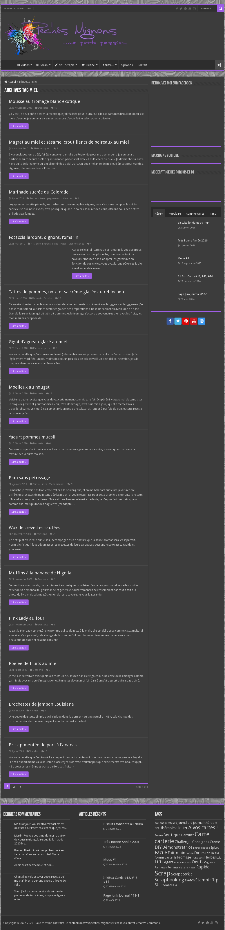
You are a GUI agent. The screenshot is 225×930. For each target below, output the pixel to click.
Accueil (9, 64)
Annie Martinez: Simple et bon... (34, 865)
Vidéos (23, 65)
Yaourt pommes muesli (32, 437)
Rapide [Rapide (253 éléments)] (202, 867)
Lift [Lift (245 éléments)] (158, 861)
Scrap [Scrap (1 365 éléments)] (163, 873)
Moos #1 (183, 258)
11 (55, 579)
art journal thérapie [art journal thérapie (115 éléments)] (202, 823)
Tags (213, 213)
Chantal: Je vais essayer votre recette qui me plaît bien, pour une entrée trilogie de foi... (40, 880)
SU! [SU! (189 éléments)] (157, 884)
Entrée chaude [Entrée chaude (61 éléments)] (201, 847)
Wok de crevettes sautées (34, 527)
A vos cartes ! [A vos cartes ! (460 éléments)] (203, 828)
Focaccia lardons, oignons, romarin (43, 237)
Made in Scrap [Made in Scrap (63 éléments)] (182, 862)
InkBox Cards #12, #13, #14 (195, 276)
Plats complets (42, 148)
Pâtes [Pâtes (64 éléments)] (192, 867)
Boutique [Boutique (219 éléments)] (172, 835)
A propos (127, 65)
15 (55, 107)
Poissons (41, 534)
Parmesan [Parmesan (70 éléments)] (161, 867)
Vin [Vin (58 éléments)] (176, 885)
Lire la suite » (18, 126)
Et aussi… (108, 65)
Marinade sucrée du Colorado (39, 192)
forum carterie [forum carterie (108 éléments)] (165, 857)
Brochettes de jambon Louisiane (41, 704)
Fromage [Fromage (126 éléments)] (184, 857)
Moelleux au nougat (29, 387)
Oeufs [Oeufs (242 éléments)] (197, 861)
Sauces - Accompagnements (45, 198)
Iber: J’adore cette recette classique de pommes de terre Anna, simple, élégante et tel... (39, 895)
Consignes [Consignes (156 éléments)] (200, 842)
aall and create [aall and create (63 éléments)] (163, 822)
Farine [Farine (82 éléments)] (190, 853)
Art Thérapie (64, 65)
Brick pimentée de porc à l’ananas (43, 744)
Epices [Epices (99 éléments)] (214, 847)
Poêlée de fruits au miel (33, 663)
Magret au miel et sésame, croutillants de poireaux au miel (69, 142)
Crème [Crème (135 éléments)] (215, 842)
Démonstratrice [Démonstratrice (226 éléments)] (177, 847)
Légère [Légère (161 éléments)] (168, 862)
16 (59, 298)
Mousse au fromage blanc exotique (44, 101)
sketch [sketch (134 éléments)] (190, 880)
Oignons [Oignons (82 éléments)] (209, 862)
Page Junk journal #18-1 (193, 294)
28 (72, 484)
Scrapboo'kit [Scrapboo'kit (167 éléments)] (181, 874)
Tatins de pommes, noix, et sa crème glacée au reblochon (66, 291)
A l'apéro (36, 243)
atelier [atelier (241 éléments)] (181, 827)
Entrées (46, 243)
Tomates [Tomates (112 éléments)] (167, 885)
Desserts (43, 107)
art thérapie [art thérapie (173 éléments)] (165, 828)
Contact (142, 65)
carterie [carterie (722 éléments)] (164, 841)
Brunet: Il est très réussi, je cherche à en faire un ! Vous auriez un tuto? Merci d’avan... (39, 854)
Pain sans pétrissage (29, 477)
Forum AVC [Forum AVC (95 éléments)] (212, 853)
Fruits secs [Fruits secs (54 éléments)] (198, 857)
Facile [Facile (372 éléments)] (161, 852)
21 (54, 534)
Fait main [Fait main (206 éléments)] (176, 852)
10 (45, 751)
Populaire (175, 213)
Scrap (42, 65)
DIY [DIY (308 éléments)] (158, 847)
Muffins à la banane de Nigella (40, 573)
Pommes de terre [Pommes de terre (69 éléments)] (178, 867)
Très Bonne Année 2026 (192, 240)
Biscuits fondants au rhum (194, 222)
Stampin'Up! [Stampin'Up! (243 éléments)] (207, 879)
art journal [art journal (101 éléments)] (180, 822)
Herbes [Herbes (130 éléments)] (210, 857)
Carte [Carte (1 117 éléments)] (201, 834)
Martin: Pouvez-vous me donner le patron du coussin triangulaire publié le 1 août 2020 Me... (40, 839)
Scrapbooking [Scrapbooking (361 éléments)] (169, 879)
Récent (159, 213)
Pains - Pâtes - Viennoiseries (68, 243)
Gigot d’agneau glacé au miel (38, 341)
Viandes (67, 198)
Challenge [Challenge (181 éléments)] (183, 842)
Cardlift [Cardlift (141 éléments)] (187, 835)
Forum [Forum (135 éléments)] (199, 853)
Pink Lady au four (26, 618)
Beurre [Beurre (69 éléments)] (159, 835)
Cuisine (88, 65)
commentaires (195, 213)
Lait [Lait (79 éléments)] (218, 857)
